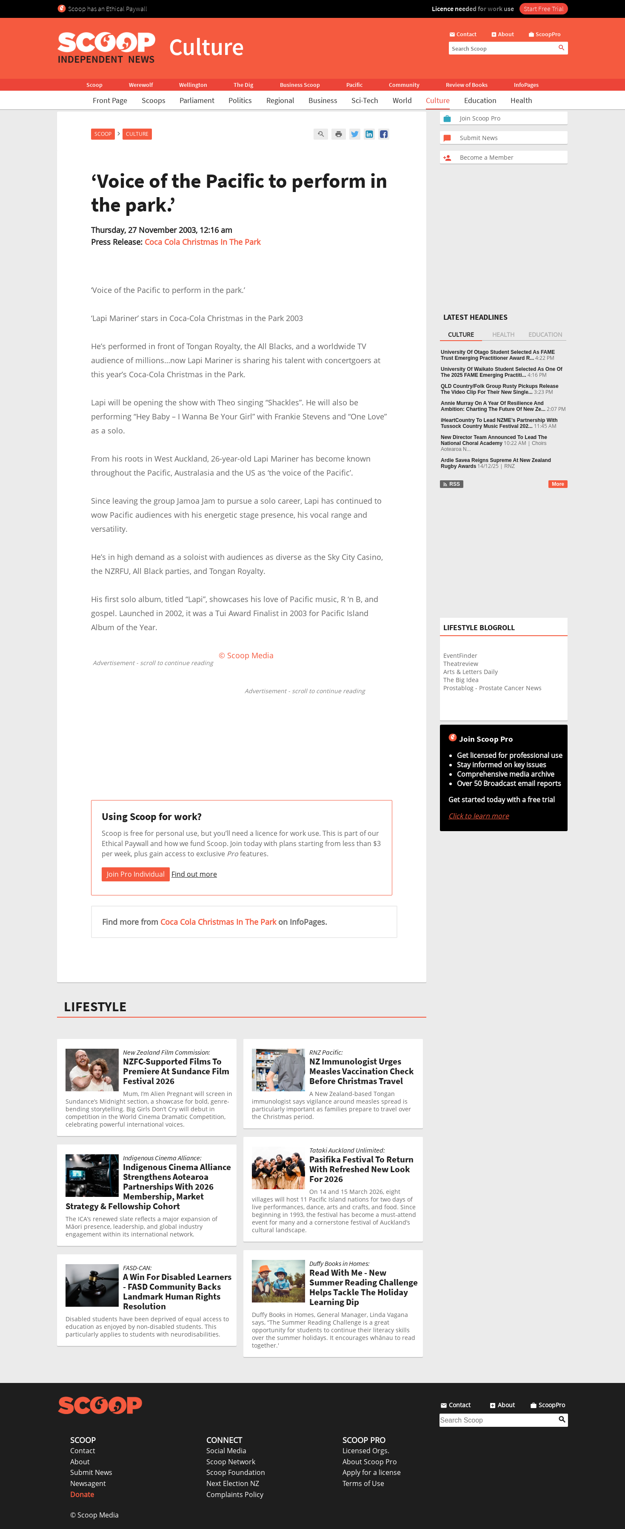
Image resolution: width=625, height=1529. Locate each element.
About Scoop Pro (369, 1461)
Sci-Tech (364, 100)
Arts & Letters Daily (470, 672)
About (80, 1461)
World (402, 100)
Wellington (193, 85)
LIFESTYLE (95, 1006)
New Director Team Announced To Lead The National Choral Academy (494, 440)
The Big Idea (461, 680)
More (558, 484)
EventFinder (460, 655)
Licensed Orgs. (365, 1450)
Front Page (110, 100)
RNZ (509, 466)
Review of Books (467, 85)
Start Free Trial (544, 8)
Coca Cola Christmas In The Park (202, 242)
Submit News (91, 1472)
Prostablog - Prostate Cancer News (492, 688)
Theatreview (460, 664)
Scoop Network (230, 1461)
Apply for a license (371, 1472)
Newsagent (88, 1483)
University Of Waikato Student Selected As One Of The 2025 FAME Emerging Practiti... (501, 372)
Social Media (226, 1450)
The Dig (243, 85)
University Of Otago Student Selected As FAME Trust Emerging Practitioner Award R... (498, 355)
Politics (240, 100)
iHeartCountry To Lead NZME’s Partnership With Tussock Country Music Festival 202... (499, 423)
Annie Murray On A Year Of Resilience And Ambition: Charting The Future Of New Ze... (493, 406)
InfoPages (526, 85)
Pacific (354, 85)
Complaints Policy (234, 1494)
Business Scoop (300, 85)
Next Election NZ (232, 1483)
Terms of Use (363, 1483)
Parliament (197, 100)
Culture (438, 100)
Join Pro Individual (136, 874)
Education (480, 100)
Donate (82, 1494)
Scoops (154, 100)
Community (404, 85)
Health (521, 100)
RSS (451, 484)
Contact (82, 1450)
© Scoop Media (94, 1515)
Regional (280, 100)
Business (322, 100)
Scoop (94, 85)
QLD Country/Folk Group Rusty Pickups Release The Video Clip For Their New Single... (500, 389)
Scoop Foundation (235, 1472)
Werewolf (141, 85)
